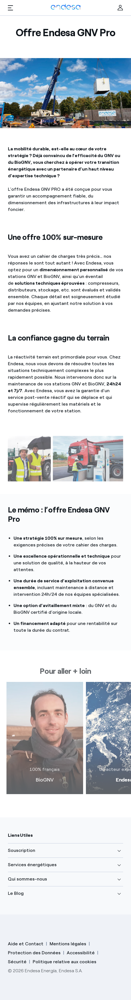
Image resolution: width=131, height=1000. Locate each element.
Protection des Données (34, 952)
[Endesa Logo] (65, 6)
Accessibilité (81, 952)
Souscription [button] (21, 850)
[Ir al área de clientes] (120, 8)
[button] (10, 8)
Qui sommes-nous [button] (27, 879)
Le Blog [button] (16, 893)
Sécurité (17, 961)
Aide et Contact (25, 943)
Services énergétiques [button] (32, 864)
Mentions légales (68, 943)
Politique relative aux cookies (64, 961)
